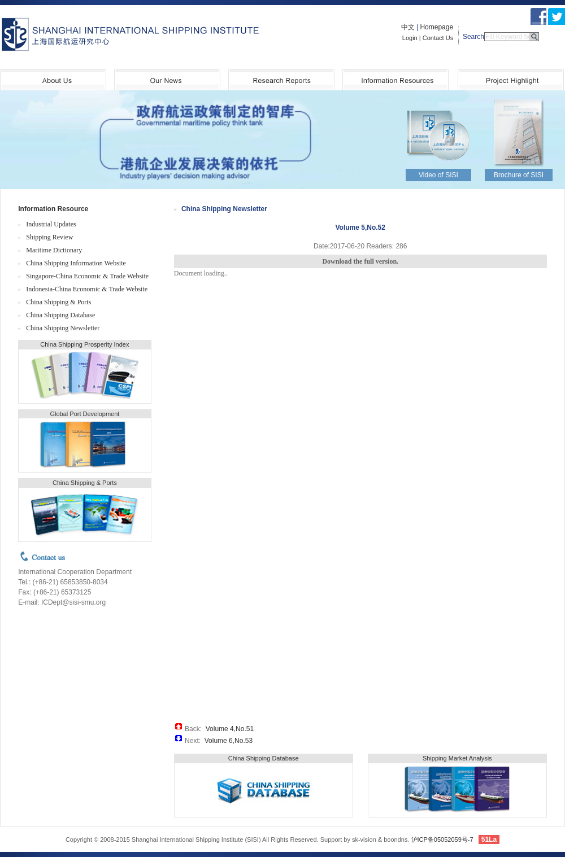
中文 (408, 27)
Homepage (436, 27)
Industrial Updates (51, 224)
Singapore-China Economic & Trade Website (87, 276)
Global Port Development (84, 413)
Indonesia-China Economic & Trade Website (86, 289)
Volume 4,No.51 (230, 729)
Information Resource (53, 209)
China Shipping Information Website (75, 263)
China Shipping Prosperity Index (84, 344)
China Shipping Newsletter (62, 328)
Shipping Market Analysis (457, 758)
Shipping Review (49, 237)
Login (410, 37)
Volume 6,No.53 (229, 741)
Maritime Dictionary (54, 250)
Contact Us (438, 37)
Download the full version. (360, 261)
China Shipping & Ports (58, 302)
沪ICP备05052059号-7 (442, 839)
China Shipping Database (60, 315)
